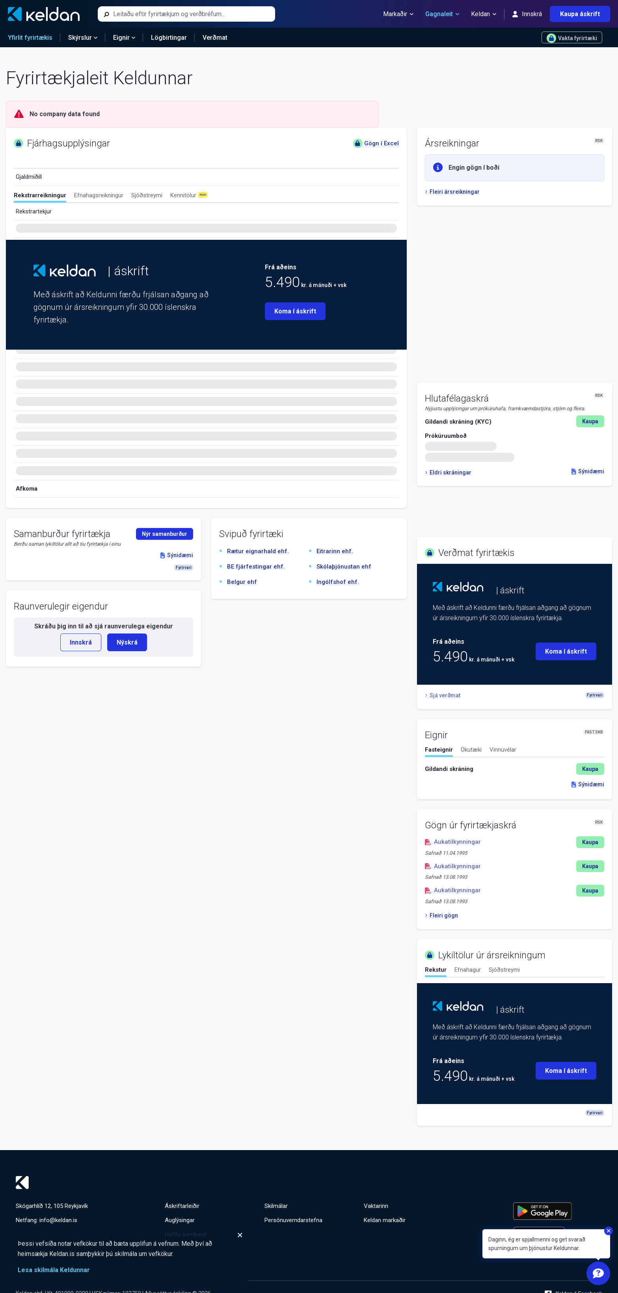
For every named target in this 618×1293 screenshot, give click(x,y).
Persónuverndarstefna (293, 1220)
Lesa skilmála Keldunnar (54, 1270)
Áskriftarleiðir (182, 1206)
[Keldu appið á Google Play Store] (557, 1211)
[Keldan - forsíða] (44, 14)
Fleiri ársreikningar (452, 192)
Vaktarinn (376, 1206)
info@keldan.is (58, 1220)
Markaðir (398, 14)
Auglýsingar (180, 1220)
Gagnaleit (442, 14)
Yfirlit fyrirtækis (30, 37)
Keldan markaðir (385, 1220)
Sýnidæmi (587, 471)
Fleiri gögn (441, 915)
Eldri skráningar (448, 472)
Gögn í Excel (376, 143)
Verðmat (215, 37)
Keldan (483, 14)
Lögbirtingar (169, 37)
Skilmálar (276, 1206)
